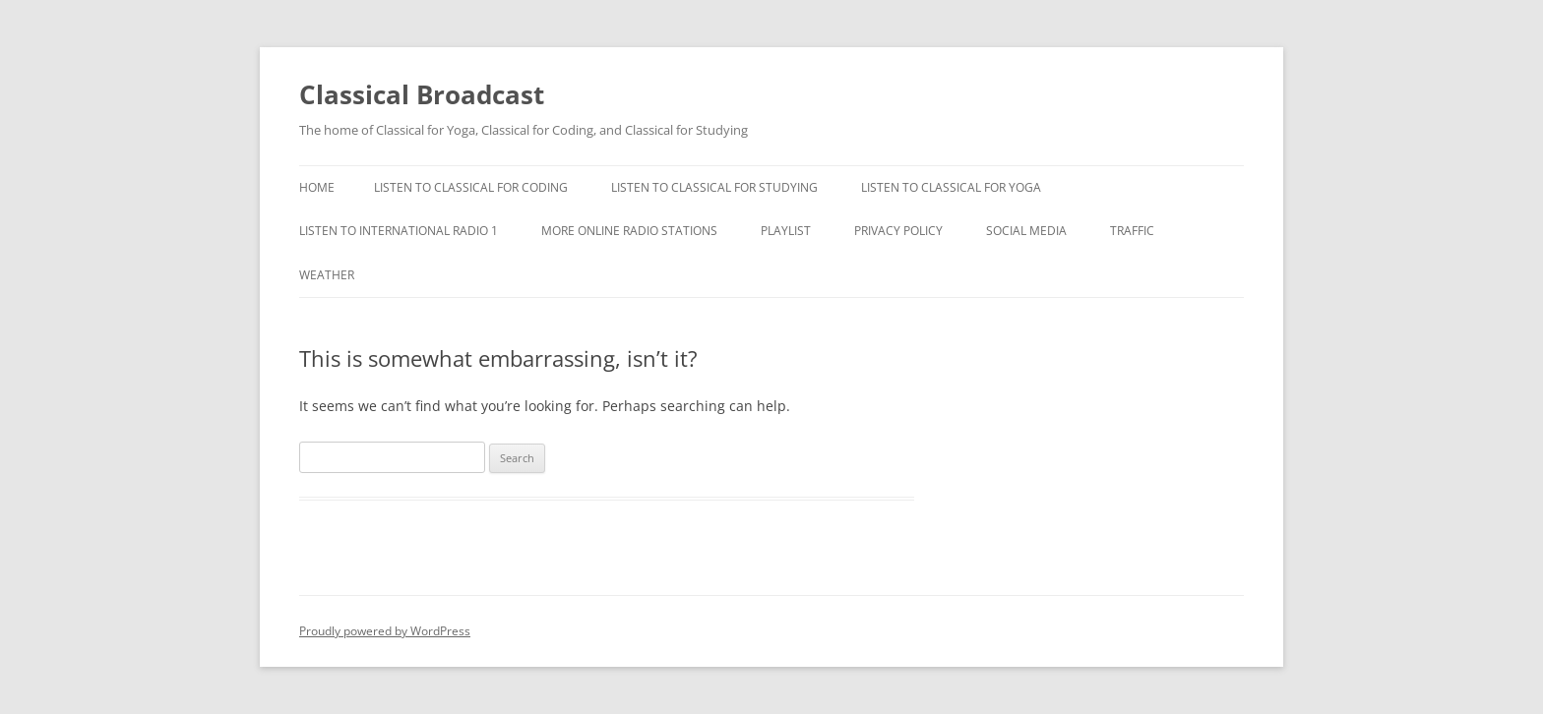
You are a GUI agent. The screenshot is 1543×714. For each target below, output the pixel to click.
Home (317, 187)
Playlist (786, 230)
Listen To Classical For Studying (714, 187)
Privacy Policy (898, 230)
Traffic (1132, 230)
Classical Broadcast (421, 94)
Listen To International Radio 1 (398, 230)
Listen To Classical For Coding (471, 187)
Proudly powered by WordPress (384, 631)
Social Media (1026, 230)
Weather (326, 275)
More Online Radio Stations (629, 230)
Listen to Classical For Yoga (951, 187)
